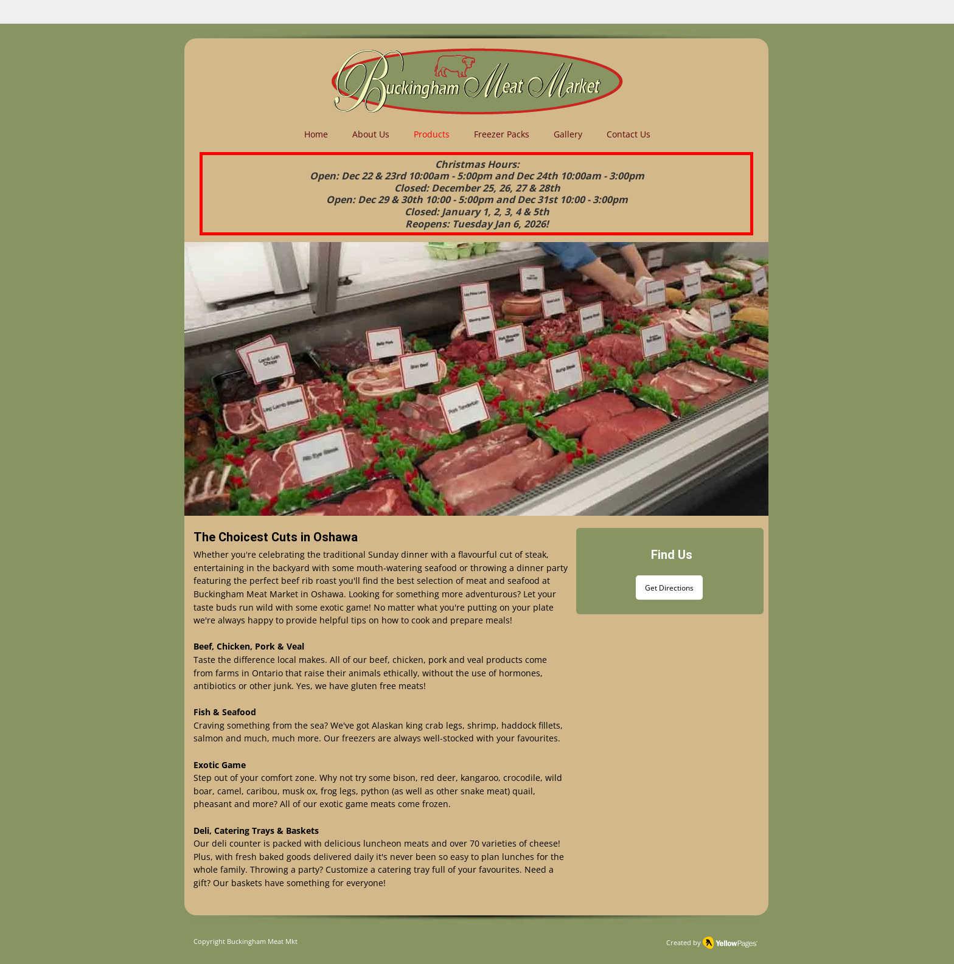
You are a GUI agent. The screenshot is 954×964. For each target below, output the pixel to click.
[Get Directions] (669, 587)
